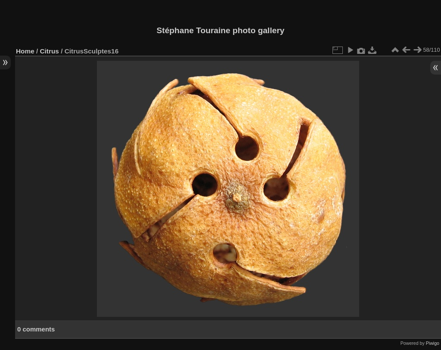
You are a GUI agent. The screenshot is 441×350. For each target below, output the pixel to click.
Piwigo (432, 343)
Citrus (49, 51)
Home (25, 51)
